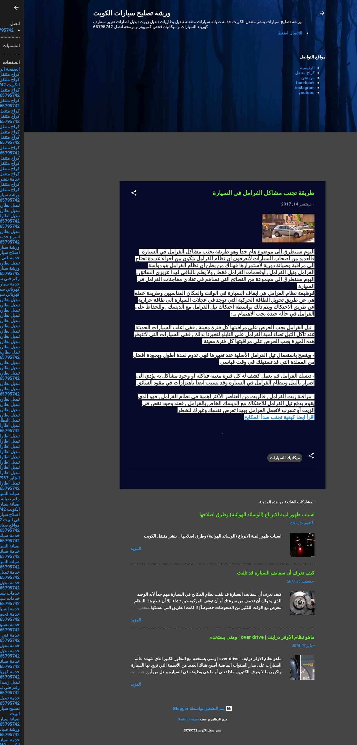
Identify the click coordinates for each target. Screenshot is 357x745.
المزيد (112, 548)
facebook (281, 82)
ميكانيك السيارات (261, 457)
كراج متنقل (280, 72)
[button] (110, 193)
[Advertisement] (73, 131)
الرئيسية (283, 67)
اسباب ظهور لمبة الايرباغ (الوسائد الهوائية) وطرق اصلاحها (232, 514)
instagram (280, 87)
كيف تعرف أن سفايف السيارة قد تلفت (251, 573)
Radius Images (164, 719)
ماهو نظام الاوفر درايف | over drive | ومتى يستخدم (237, 637)
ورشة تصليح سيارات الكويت (107, 13)
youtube (282, 92)
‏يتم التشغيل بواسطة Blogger (178, 708)
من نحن (283, 77)
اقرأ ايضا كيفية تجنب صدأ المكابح (255, 417)
